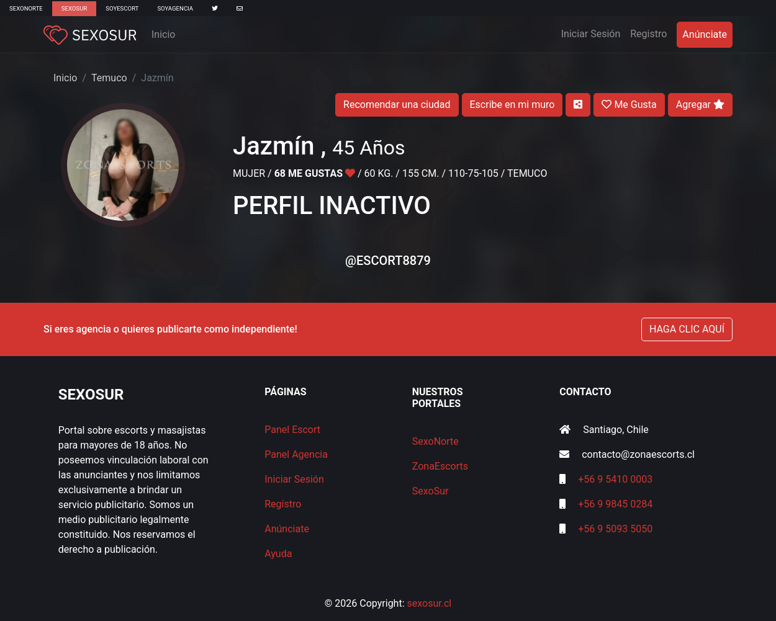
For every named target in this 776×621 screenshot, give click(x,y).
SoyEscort (122, 8)
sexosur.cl (429, 603)
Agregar (700, 104)
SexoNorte (26, 8)
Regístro (282, 504)
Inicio (163, 34)
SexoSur (74, 8)
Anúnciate (704, 34)
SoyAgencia (175, 8)
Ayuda (278, 554)
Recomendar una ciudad (396, 104)
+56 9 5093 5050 (615, 529)
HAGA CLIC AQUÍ (686, 329)
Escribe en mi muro (512, 104)
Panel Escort (292, 430)
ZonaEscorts (440, 466)
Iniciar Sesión (593, 33)
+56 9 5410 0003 (615, 479)
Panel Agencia (296, 454)
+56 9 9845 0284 (615, 504)
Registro (648, 34)
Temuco (109, 78)
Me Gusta (629, 104)
